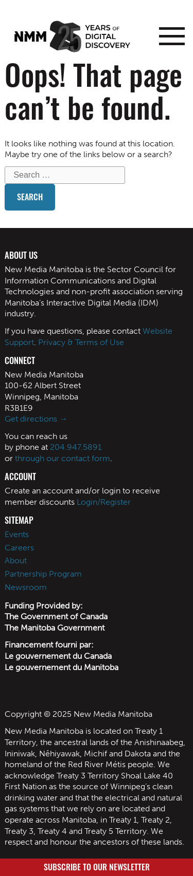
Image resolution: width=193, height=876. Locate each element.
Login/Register (104, 502)
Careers (19, 548)
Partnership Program (43, 574)
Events (17, 534)
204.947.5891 (75, 447)
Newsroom (26, 587)
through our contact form (62, 458)
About (16, 560)
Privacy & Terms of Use (81, 342)
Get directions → (36, 419)
